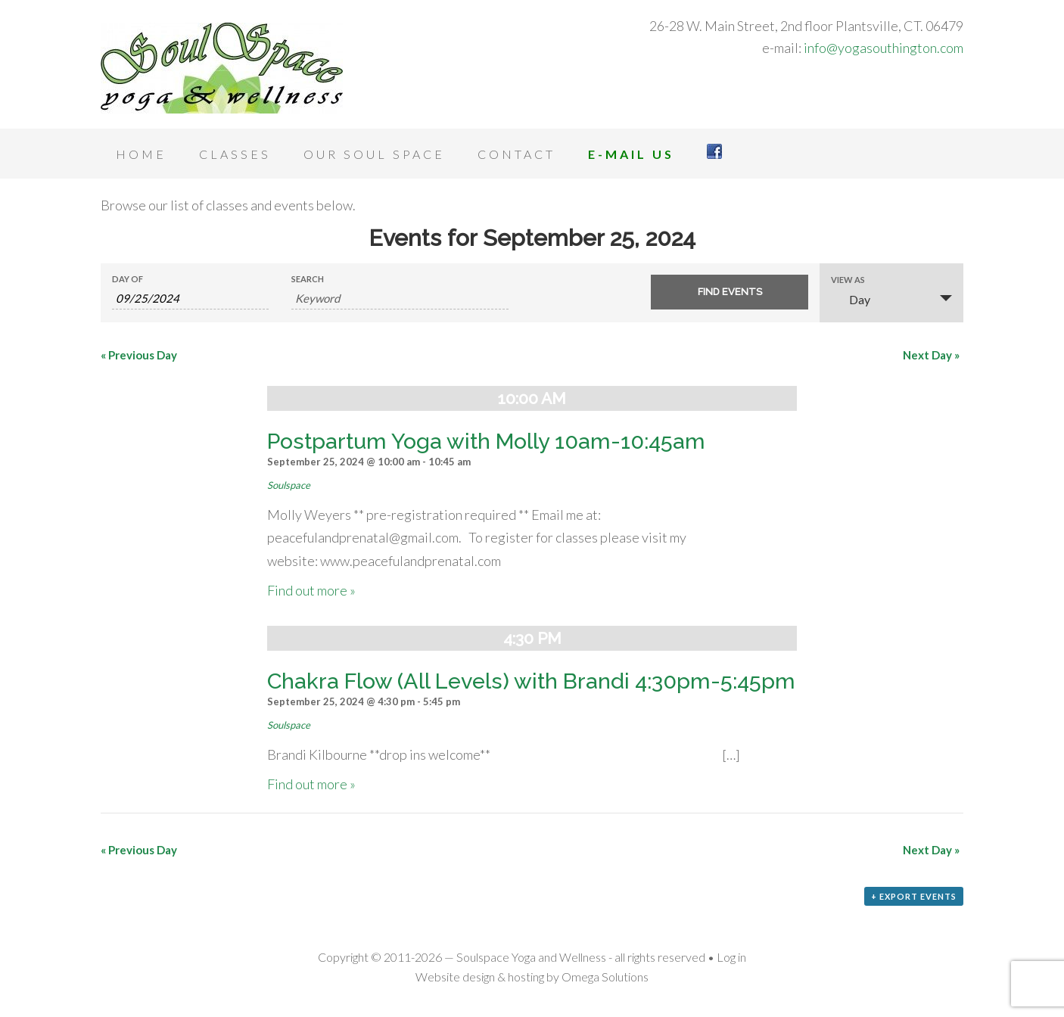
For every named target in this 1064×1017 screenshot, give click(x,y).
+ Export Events (914, 896)
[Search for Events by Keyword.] (400, 298)
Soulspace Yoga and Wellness (222, 68)
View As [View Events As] (848, 279)
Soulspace (288, 485)
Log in (731, 957)
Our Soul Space (374, 154)
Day (850, 299)
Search (307, 279)
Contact (516, 154)
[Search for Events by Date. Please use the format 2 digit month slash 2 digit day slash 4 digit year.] (190, 298)
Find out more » (311, 590)
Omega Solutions (605, 976)
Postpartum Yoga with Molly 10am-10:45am (486, 441)
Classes (235, 154)
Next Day (931, 355)
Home (141, 154)
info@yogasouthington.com (883, 47)
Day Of (127, 279)
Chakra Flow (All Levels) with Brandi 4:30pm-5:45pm (531, 681)
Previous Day (139, 355)
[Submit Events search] (729, 292)
